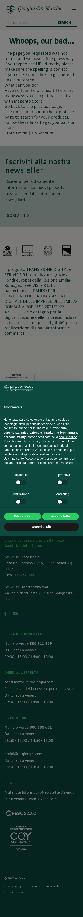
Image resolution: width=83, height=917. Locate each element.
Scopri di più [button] (41, 526)
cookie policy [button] (68, 437)
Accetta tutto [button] (60, 516)
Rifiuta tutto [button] (22, 516)
